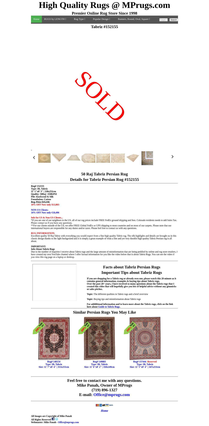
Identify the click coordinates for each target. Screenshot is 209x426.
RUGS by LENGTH (56, 19)
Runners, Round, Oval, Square (134, 19)
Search (174, 20)
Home (36, 19)
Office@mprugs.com (111, 394)
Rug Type (81, 19)
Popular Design (103, 19)
